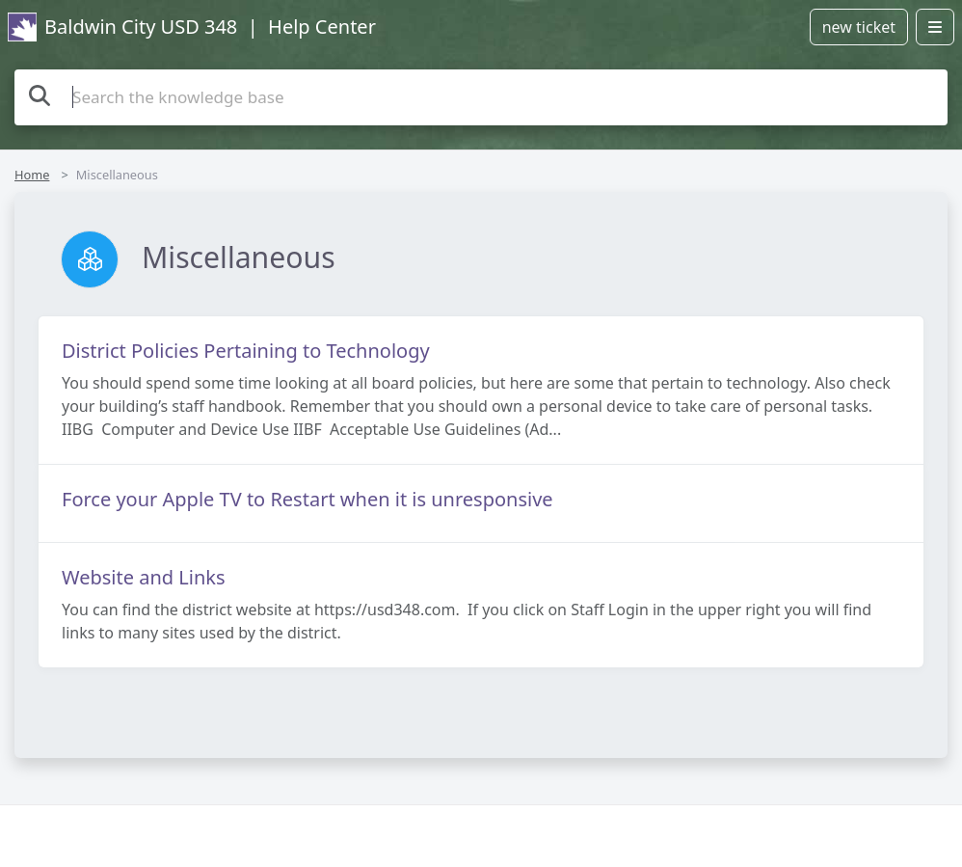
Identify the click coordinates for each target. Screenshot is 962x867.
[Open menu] (935, 27)
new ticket (858, 27)
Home (31, 174)
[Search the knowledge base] (481, 97)
